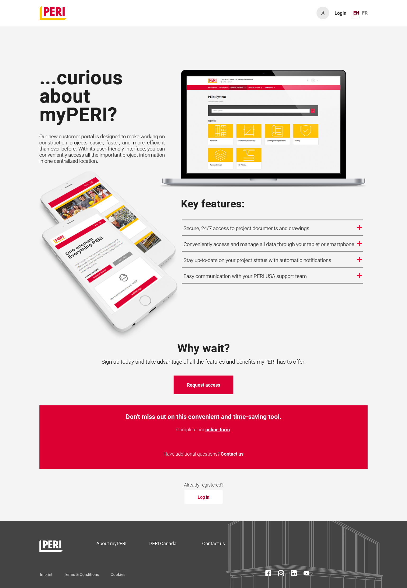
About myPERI (111, 543)
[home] (53, 13)
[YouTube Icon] (306, 574)
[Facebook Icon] (268, 574)
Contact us (232, 454)
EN (356, 13)
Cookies (118, 574)
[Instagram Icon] (281, 574)
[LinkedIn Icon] (294, 574)
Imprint (46, 574)
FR (365, 13)
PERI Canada (163, 543)
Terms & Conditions (81, 574)
